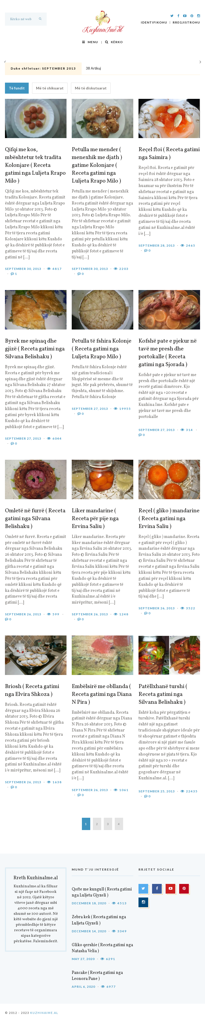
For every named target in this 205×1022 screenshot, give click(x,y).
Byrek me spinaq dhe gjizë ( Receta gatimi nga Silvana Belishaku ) (35, 349)
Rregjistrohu (186, 22)
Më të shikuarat (50, 88)
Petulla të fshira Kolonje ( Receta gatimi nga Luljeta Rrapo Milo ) (101, 349)
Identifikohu (154, 22)
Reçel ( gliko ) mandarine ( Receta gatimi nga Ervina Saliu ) (169, 519)
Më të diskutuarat (91, 88)
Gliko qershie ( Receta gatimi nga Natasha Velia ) (102, 948)
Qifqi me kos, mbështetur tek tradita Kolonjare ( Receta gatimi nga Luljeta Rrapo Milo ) (35, 165)
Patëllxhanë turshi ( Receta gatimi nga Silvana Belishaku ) (162, 694)
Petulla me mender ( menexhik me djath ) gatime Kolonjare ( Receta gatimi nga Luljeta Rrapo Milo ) (97, 165)
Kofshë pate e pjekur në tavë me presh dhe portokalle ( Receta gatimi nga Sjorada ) (167, 353)
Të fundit (17, 88)
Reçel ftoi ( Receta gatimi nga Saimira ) (169, 154)
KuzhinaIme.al (44, 1012)
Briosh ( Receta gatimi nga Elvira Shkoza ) (32, 691)
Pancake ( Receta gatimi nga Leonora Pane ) (97, 976)
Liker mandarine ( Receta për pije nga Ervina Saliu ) (95, 519)
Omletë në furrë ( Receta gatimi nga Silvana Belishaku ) (35, 519)
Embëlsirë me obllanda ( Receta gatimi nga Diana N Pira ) (102, 694)
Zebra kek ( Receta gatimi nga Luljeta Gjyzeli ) (99, 920)
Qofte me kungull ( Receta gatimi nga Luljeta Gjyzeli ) (102, 892)
